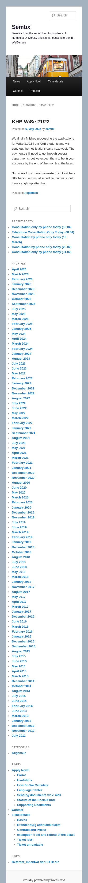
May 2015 (19, 666)
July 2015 (19, 656)
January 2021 (21, 468)
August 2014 (21, 691)
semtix (50, 129)
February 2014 (22, 706)
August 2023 (21, 358)
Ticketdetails (55, 81)
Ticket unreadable (30, 844)
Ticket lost (24, 839)
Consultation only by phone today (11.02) (42, 252)
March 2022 (20, 418)
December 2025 (23, 289)
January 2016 (21, 636)
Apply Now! (34, 81)
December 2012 (23, 725)
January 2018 (21, 581)
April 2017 (19, 601)
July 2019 (19, 522)
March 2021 (20, 457)
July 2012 (19, 735)
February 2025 (22, 324)
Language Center (29, 790)
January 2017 (21, 611)
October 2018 (21, 552)
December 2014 (23, 681)
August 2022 (21, 398)
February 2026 (22, 279)
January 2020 (21, 507)
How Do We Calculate (32, 785)
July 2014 (19, 696)
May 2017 (19, 597)
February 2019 (22, 537)
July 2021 (19, 443)
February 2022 (22, 423)
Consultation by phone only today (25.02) (42, 247)
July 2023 (19, 363)
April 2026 (19, 269)
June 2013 (19, 711)
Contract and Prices (31, 830)
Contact (18, 91)
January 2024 (21, 353)
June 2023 (19, 368)
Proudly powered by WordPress (44, 880)
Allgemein (31, 192)
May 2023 (19, 373)
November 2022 (23, 393)
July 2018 (19, 562)
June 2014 (19, 701)
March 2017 (20, 606)
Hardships (24, 780)
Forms (22, 775)
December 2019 (23, 512)
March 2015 (20, 676)
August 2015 (21, 651)
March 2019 (20, 532)
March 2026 (20, 274)
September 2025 (23, 304)
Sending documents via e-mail (39, 795)
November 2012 (23, 730)
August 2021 (21, 438)
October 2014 (21, 686)
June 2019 (19, 527)
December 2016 (23, 616)
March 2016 (20, 626)
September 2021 (23, 433)
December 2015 (23, 641)
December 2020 (23, 473)
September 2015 (23, 646)
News (16, 81)
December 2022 (23, 388)
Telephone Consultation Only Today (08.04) (43, 232)
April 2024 (19, 338)
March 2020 (20, 497)
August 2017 (21, 592)
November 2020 (23, 477)
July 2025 (19, 309)
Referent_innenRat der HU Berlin (35, 862)
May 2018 (19, 572)
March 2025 (20, 319)
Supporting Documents (34, 805)
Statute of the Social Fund (36, 800)
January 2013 (21, 721)
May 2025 (19, 314)
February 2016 (22, 631)
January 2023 (21, 383)
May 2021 (19, 448)
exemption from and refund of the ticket (46, 834)
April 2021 (19, 453)
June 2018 (19, 567)
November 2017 (23, 587)
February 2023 (22, 378)
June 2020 (19, 487)
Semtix (21, 27)
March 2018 (20, 577)
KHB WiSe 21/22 (31, 121)
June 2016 (19, 621)
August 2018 (21, 557)
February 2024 (22, 348)
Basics (22, 820)
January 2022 (21, 428)
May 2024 (19, 333)
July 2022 (19, 403)
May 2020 (19, 492)
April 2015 (19, 671)
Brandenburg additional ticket (38, 825)
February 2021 (22, 462)
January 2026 (21, 284)
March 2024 (20, 343)
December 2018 (23, 547)
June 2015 (19, 661)
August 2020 (21, 482)
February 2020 (22, 502)
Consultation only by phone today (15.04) (42, 227)
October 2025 (21, 299)
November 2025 (23, 294)
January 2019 (21, 542)
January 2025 (21, 329)
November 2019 (23, 517)
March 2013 (20, 716)
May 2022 (19, 413)
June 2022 (19, 408)
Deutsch (35, 91)
